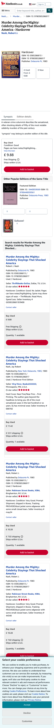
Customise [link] (27, 721)
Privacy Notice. (34, 700)
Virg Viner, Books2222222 (24, 384)
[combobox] (31, 10)
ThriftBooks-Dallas (21, 283)
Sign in (41, 4)
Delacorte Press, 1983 (38, 195)
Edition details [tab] (24, 116)
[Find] (49, 10)
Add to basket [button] (27, 169)
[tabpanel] (25, 128)
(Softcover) (19, 220)
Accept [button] (27, 705)
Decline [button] (27, 713)
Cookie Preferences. (18, 691)
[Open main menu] (6, 10)
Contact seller (11, 307)
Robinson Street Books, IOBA (26, 490)
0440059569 (35, 189)
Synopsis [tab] (8, 116)
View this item (9, 151)
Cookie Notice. (38, 694)
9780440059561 (27, 192)
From (29, 73)
